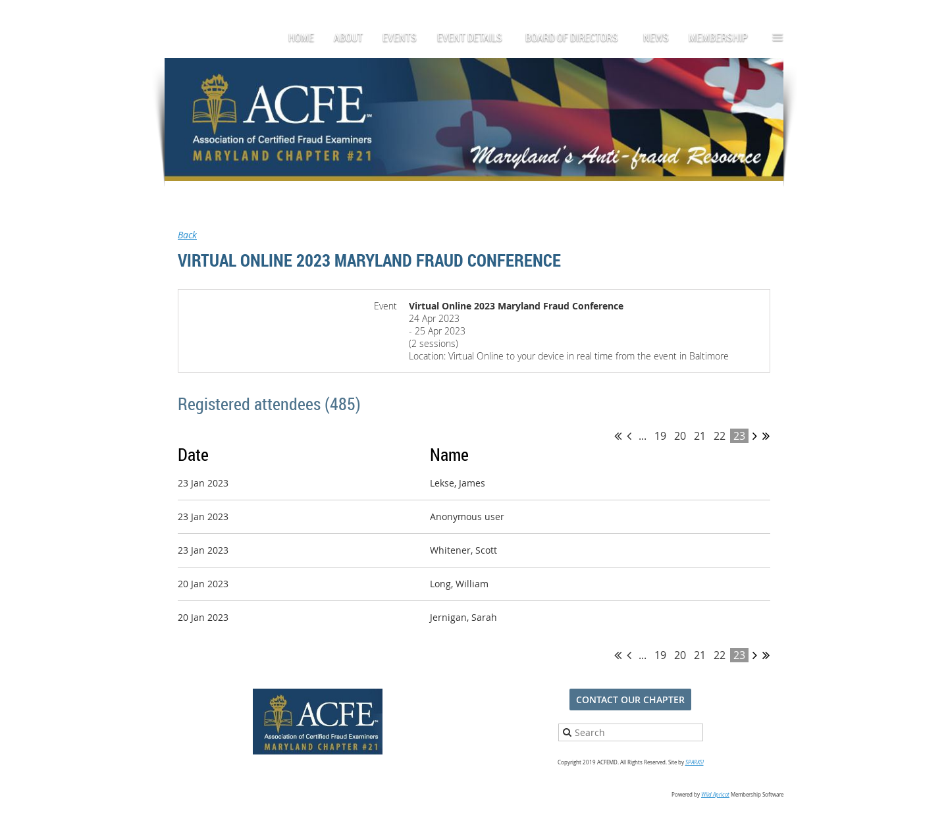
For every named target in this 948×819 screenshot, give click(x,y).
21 (700, 436)
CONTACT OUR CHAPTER (630, 699)
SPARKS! (694, 762)
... (642, 436)
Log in (770, 13)
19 (660, 436)
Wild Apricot (715, 794)
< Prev (629, 435)
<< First (618, 435)
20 (680, 436)
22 (719, 436)
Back (187, 234)
